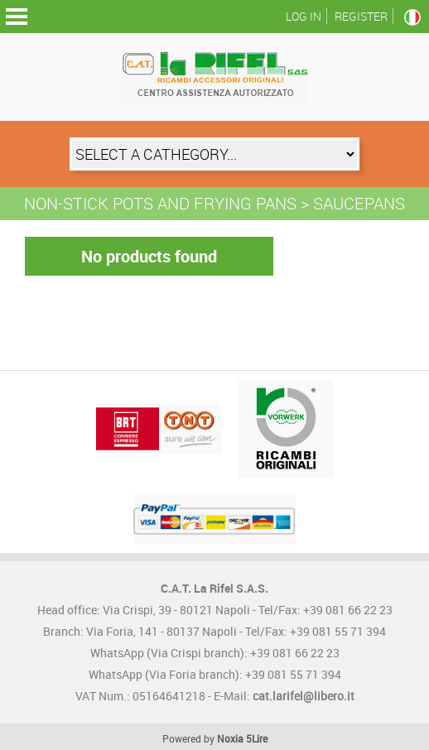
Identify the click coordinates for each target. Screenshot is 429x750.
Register (361, 16)
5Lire (257, 738)
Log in (303, 16)
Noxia (230, 738)
